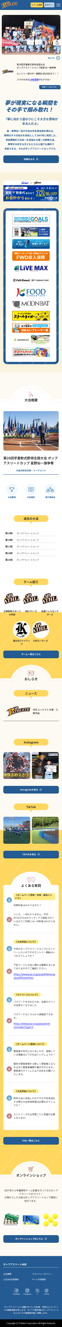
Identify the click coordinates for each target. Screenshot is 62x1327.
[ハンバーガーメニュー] (58, 5)
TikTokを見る (29, 854)
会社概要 (7, 1273)
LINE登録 (34, 79)
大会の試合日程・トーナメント (31, 470)
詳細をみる (29, 159)
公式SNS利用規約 (11, 1279)
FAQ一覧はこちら (31, 1140)
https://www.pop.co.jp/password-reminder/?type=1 (32, 1025)
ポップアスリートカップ (22, 533)
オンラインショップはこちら (29, 1238)
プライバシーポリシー (42, 1273)
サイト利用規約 (39, 1279)
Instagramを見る (29, 789)
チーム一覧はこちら (31, 654)
